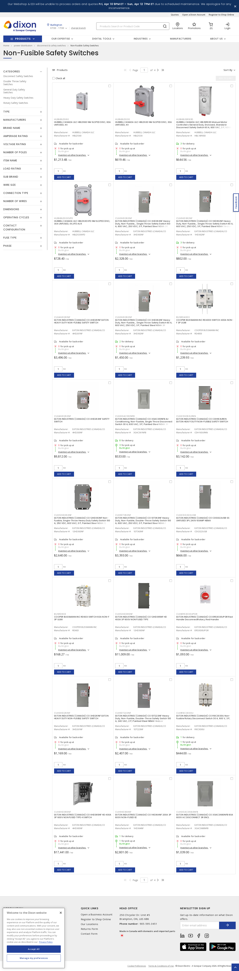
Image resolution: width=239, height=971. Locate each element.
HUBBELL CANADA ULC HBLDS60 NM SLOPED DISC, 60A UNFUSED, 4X (82, 123)
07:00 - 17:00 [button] (57, 28)
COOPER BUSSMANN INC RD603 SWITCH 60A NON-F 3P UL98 (81, 618)
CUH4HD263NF (62, 416)
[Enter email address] (199, 925)
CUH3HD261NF (62, 713)
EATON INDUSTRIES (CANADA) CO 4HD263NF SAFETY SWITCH (81, 420)
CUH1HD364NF (123, 811)
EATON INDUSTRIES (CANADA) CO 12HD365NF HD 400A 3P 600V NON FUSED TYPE (141, 618)
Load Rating (12, 168)
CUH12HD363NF (63, 515)
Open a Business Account (97, 914)
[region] (34, 938)
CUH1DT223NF (123, 713)
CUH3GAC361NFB (125, 416)
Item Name (10, 160)
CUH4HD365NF (62, 811)
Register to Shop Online (221, 14)
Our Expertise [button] (60, 38)
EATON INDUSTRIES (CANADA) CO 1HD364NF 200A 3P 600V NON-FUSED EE (143, 816)
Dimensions (11, 209)
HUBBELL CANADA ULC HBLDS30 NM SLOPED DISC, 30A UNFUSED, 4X (143, 123)
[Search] (132, 26)
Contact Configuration (14, 227)
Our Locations (89, 924)
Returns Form (89, 928)
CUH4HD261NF (62, 317)
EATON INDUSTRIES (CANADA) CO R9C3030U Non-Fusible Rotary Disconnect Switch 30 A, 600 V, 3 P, (203, 717)
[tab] (22, 72)
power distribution (23, 45)
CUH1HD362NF (184, 218)
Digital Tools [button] (101, 38)
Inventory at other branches (72, 155)
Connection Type (15, 193)
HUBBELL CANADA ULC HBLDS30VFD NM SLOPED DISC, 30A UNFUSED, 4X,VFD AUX (82, 222)
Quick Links (89, 908)
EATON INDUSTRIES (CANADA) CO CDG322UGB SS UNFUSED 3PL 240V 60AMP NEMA (202, 519)
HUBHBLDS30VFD (63, 218)
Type (6, 111)
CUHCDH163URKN (186, 416)
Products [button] (23, 39)
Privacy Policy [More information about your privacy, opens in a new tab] (46, 941)
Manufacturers (180, 38)
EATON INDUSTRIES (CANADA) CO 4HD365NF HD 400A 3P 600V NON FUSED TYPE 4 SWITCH (82, 816)
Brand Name (11, 128)
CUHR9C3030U (184, 713)
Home (6, 45)
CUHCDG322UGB (186, 515)
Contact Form (89, 933)
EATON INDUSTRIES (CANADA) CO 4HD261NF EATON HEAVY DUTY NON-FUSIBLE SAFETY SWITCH (81, 321)
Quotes (175, 14)
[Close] (60, 912)
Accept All (34, 949)
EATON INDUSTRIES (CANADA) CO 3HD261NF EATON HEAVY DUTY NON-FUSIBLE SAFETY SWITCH (81, 717)
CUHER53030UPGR (187, 614)
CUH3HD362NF (123, 317)
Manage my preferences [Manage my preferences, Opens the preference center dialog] (34, 958)
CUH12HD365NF (124, 614)
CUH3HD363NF (123, 218)
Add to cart (64, 177)
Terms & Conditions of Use (161, 966)
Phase (7, 246)
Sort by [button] (228, 70)
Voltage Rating (14, 144)
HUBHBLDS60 (61, 119)
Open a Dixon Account (193, 14)
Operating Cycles (16, 217)
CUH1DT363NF (123, 515)
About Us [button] (216, 38)
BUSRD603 (60, 614)
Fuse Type (10, 237)
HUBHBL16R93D (184, 119)
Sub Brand (10, 176)
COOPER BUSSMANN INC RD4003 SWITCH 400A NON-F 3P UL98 (204, 321)
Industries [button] (141, 38)
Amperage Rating (15, 136)
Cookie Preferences (136, 966)
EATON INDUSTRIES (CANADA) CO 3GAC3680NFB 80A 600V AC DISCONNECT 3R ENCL (204, 816)
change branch (78, 28)
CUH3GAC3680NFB (187, 811)
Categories (11, 71)
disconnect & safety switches (51, 45)
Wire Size (9, 185)
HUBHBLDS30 (122, 119)
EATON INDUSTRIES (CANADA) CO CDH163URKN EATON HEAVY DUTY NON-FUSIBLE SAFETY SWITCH (202, 420)
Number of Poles (15, 152)
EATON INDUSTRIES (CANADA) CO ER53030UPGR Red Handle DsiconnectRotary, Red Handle (204, 618)
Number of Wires (15, 201)
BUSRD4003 (183, 317)
